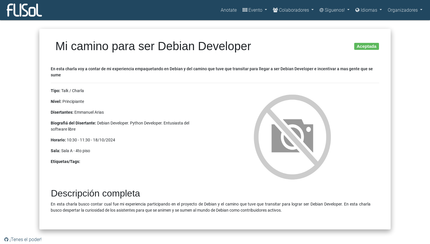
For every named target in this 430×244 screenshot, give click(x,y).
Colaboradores (291, 10)
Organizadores (403, 10)
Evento (253, 10)
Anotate (229, 10)
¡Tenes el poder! (23, 239)
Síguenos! (333, 10)
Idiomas (366, 10)
